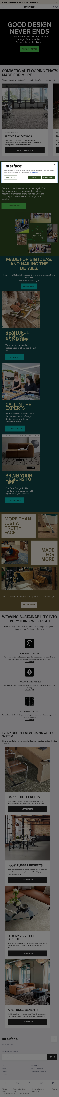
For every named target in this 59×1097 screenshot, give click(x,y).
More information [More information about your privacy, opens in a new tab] (34, 172)
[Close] (55, 164)
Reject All (34, 177)
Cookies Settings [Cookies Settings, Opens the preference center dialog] (10, 177)
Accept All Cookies (48, 177)
